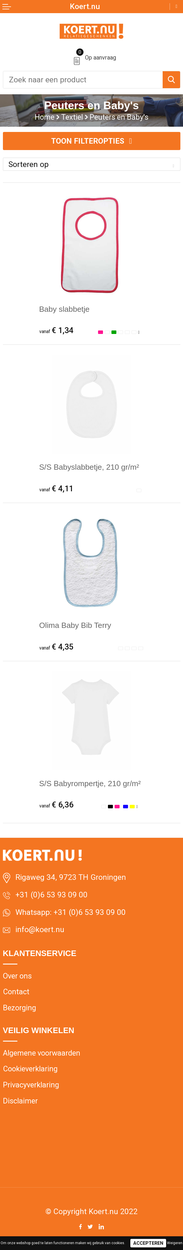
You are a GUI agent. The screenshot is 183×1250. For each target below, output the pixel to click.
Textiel (72, 117)
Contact (16, 991)
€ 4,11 (56, 488)
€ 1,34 (56, 330)
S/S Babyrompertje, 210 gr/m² (90, 783)
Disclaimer (20, 1100)
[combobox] (83, 79)
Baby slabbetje (64, 309)
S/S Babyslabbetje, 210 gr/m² (89, 467)
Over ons (17, 976)
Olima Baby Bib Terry (75, 625)
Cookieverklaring (30, 1068)
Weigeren (174, 1243)
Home (44, 117)
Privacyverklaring (31, 1084)
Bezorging (19, 1007)
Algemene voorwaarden (41, 1053)
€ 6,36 (56, 804)
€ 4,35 (56, 647)
